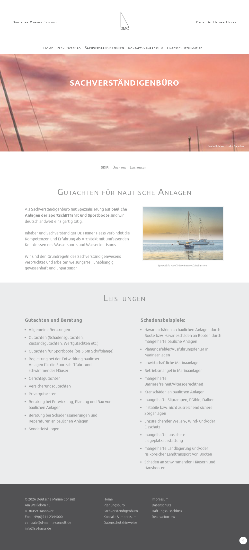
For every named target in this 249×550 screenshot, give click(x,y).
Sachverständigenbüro (104, 48)
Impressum (160, 499)
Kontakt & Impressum (145, 48)
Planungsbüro (69, 48)
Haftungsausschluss (167, 511)
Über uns (119, 167)
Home (48, 48)
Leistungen (138, 167)
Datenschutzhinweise (184, 48)
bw (172, 517)
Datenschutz (161, 505)
